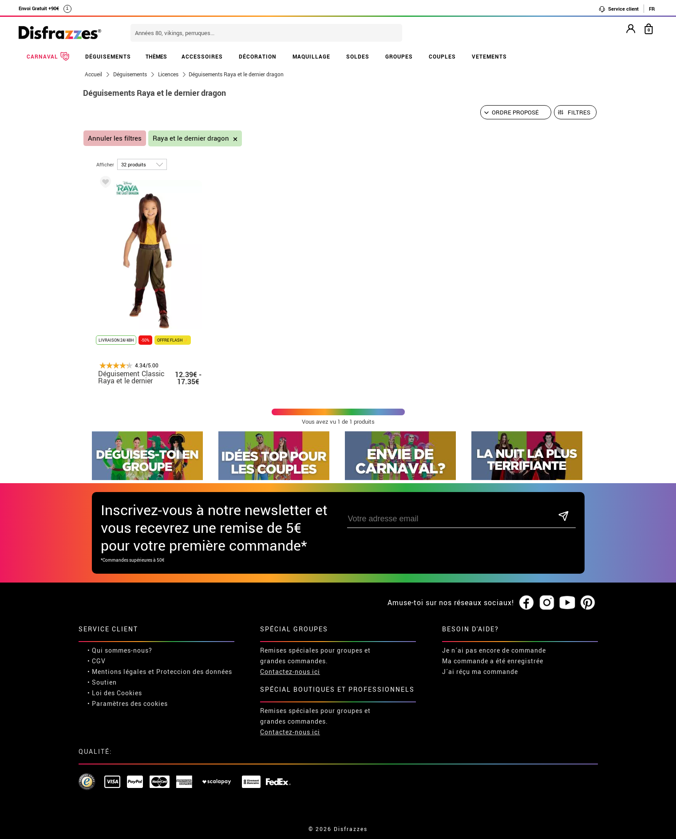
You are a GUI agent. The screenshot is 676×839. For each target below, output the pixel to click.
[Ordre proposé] (515, 112)
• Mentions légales (116, 671)
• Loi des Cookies (114, 693)
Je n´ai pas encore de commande (494, 650)
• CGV (96, 661)
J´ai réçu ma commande (480, 671)
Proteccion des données (194, 671)
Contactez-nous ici (290, 671)
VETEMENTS (489, 56)
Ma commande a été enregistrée (492, 661)
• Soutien (102, 682)
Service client (618, 8)
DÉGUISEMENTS (108, 56)
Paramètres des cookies (130, 703)
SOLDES (357, 56)
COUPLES (442, 56)
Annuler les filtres (115, 138)
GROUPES (399, 56)
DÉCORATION (258, 56)
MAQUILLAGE (311, 56)
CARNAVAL (48, 56)
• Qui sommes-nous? (119, 650)
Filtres (579, 112)
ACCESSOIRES (202, 56)
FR (652, 8)
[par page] (142, 164)
